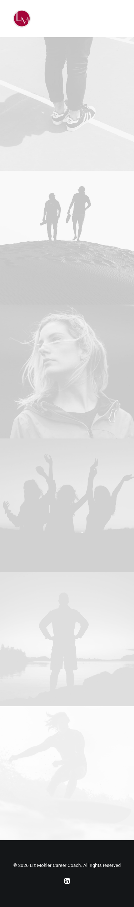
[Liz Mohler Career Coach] (22, 19)
